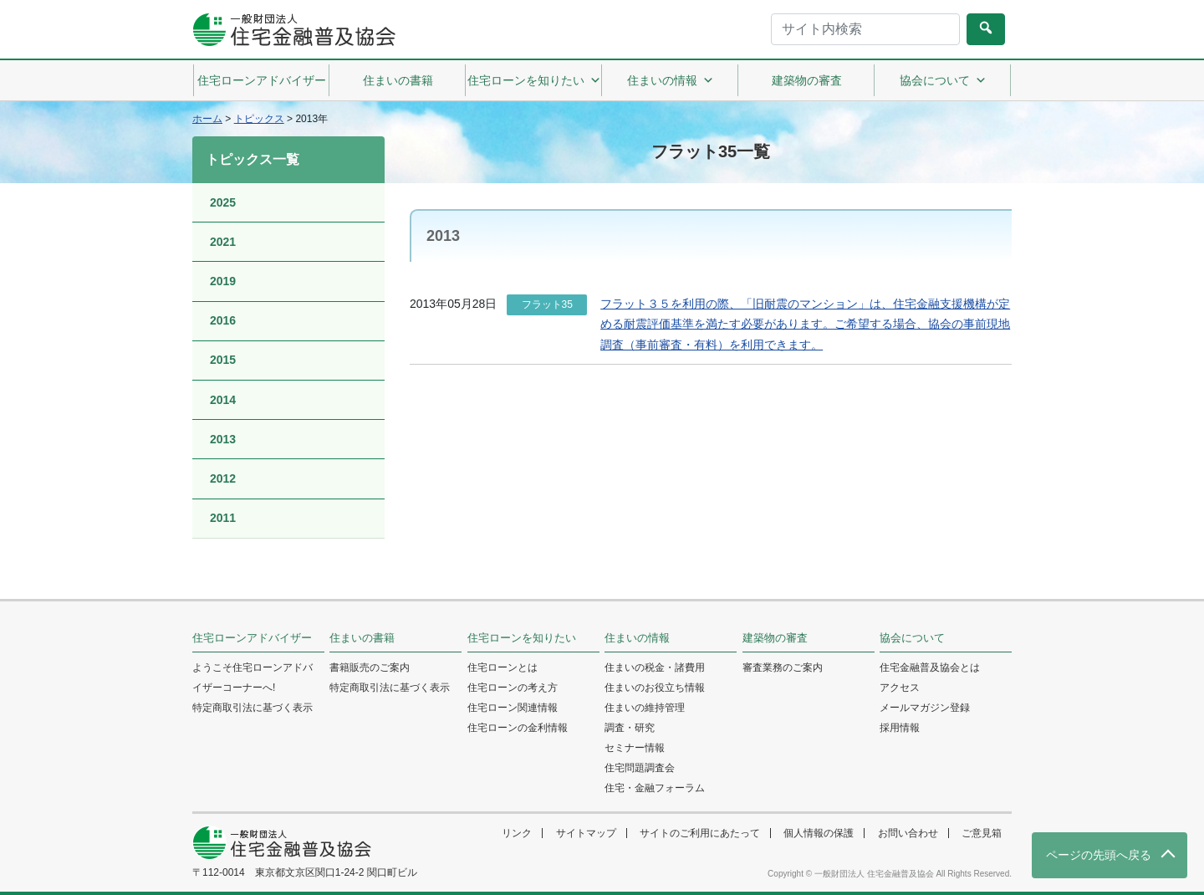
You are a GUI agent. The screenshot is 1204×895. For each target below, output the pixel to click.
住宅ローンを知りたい (534, 80)
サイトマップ (586, 833)
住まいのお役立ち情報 (655, 687)
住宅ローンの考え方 (512, 687)
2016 (223, 320)
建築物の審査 (807, 80)
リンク (517, 833)
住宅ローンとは (502, 667)
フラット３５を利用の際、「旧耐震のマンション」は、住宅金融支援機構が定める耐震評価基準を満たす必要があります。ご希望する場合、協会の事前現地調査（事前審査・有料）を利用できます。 (805, 324)
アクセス (900, 687)
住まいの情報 (670, 80)
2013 (223, 439)
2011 (223, 517)
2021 (223, 241)
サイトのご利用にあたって (700, 833)
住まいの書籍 (398, 80)
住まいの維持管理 (645, 707)
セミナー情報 (635, 748)
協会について (943, 80)
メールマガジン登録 (925, 707)
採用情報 (900, 728)
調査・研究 (630, 728)
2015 (223, 359)
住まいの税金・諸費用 (655, 667)
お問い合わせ (908, 833)
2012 (223, 478)
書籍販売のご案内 (369, 667)
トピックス (259, 119)
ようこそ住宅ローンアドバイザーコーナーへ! (252, 677)
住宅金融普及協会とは (930, 667)
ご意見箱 (982, 833)
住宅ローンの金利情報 (517, 728)
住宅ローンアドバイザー (261, 80)
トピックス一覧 (252, 159)
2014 (223, 400)
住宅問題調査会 (640, 768)
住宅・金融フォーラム (655, 788)
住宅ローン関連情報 (512, 707)
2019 (223, 281)
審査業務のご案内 (782, 667)
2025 (223, 202)
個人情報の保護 (818, 833)
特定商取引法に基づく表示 (252, 707)
